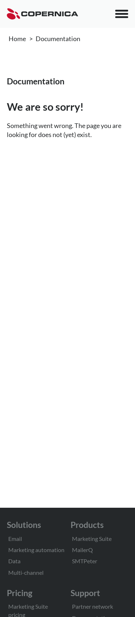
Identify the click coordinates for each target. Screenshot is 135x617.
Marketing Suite (92, 538)
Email (15, 538)
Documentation (58, 39)
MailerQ (82, 549)
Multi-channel (26, 572)
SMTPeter (84, 560)
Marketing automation (36, 549)
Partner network (92, 606)
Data (14, 560)
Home (17, 39)
